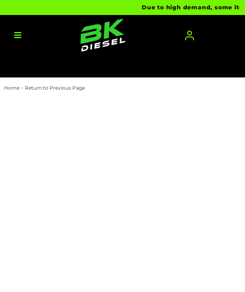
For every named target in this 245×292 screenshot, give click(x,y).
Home (12, 88)
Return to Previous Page (55, 88)
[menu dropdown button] (18, 35)
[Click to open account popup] (189, 35)
